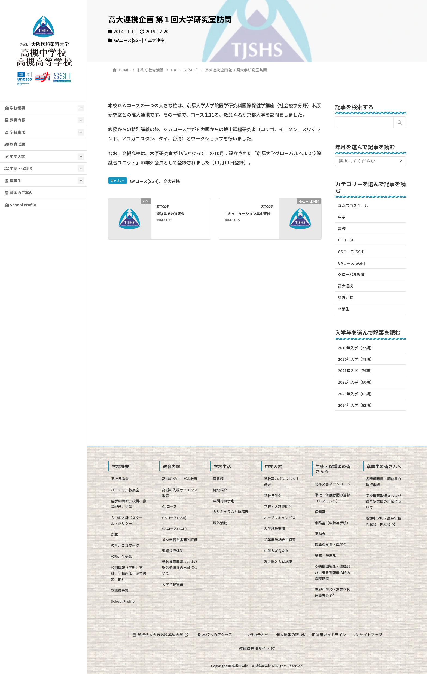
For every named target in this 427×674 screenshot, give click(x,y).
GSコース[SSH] (351, 251)
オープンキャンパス (279, 517)
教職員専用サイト (257, 648)
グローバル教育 (351, 274)
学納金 (320, 533)
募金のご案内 (18, 192)
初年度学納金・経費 (280, 539)
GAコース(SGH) (174, 528)
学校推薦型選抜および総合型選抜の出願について (179, 567)
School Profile (20, 204)
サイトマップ (368, 634)
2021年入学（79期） (356, 370)
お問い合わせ (254, 634)
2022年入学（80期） (356, 382)
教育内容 (14, 119)
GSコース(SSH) (174, 517)
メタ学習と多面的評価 (179, 539)
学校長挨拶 (120, 478)
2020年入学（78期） (356, 359)
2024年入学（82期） (356, 405)
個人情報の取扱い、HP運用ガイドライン (311, 634)
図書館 (218, 478)
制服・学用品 (325, 555)
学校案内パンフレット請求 (282, 481)
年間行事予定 (223, 500)
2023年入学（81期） (356, 393)
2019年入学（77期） (356, 347)
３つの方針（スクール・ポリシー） (127, 520)
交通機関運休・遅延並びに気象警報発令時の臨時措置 (332, 572)
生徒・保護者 (18, 168)
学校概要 (14, 108)
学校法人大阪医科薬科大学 (160, 634)
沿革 (114, 534)
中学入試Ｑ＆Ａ (276, 550)
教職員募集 (120, 590)
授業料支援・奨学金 (331, 544)
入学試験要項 (274, 528)
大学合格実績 (172, 584)
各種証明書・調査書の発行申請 (383, 481)
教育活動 (14, 144)
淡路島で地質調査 (170, 213)
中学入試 (14, 156)
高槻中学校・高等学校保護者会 (332, 592)
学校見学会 (273, 495)
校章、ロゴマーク (125, 545)
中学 (342, 217)
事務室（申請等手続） (332, 522)
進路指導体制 (172, 550)
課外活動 (345, 297)
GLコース (346, 240)
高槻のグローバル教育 (179, 478)
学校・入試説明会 (278, 506)
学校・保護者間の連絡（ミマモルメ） (332, 497)
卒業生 (12, 180)
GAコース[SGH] (128, 40)
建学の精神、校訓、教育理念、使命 (128, 503)
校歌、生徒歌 (121, 556)
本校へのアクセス (214, 634)
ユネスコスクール (353, 205)
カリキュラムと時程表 (230, 511)
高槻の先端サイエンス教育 (179, 492)
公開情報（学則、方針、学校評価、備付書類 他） (128, 573)
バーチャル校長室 (125, 489)
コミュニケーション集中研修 (247, 213)
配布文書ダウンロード (332, 483)
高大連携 (156, 40)
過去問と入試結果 (278, 561)
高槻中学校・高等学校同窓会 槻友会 (383, 521)
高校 (342, 228)
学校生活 (14, 132)
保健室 (320, 511)
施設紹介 (220, 489)
